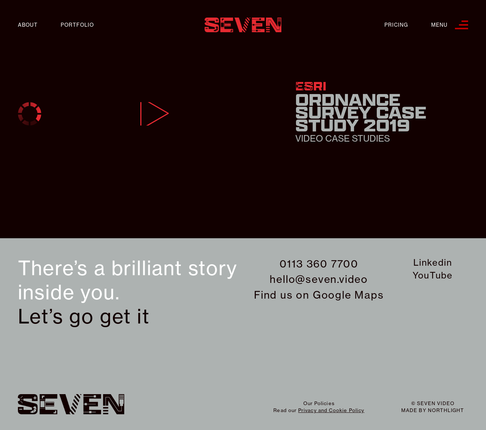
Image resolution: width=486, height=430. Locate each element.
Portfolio (77, 25)
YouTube (433, 275)
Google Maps (348, 294)
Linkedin (432, 262)
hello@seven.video (319, 279)
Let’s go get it (84, 316)
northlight (446, 410)
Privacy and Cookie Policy (331, 410)
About (28, 25)
